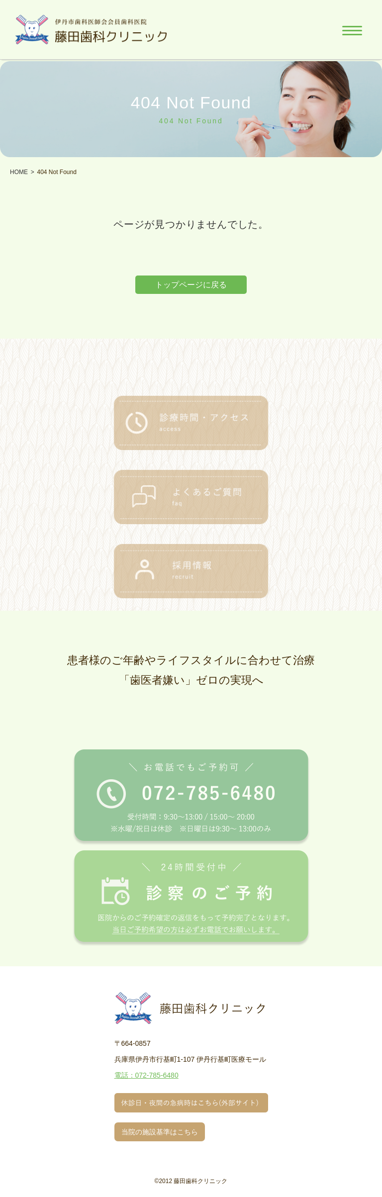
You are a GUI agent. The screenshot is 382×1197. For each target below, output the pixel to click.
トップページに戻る (191, 284)
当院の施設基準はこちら (159, 1132)
